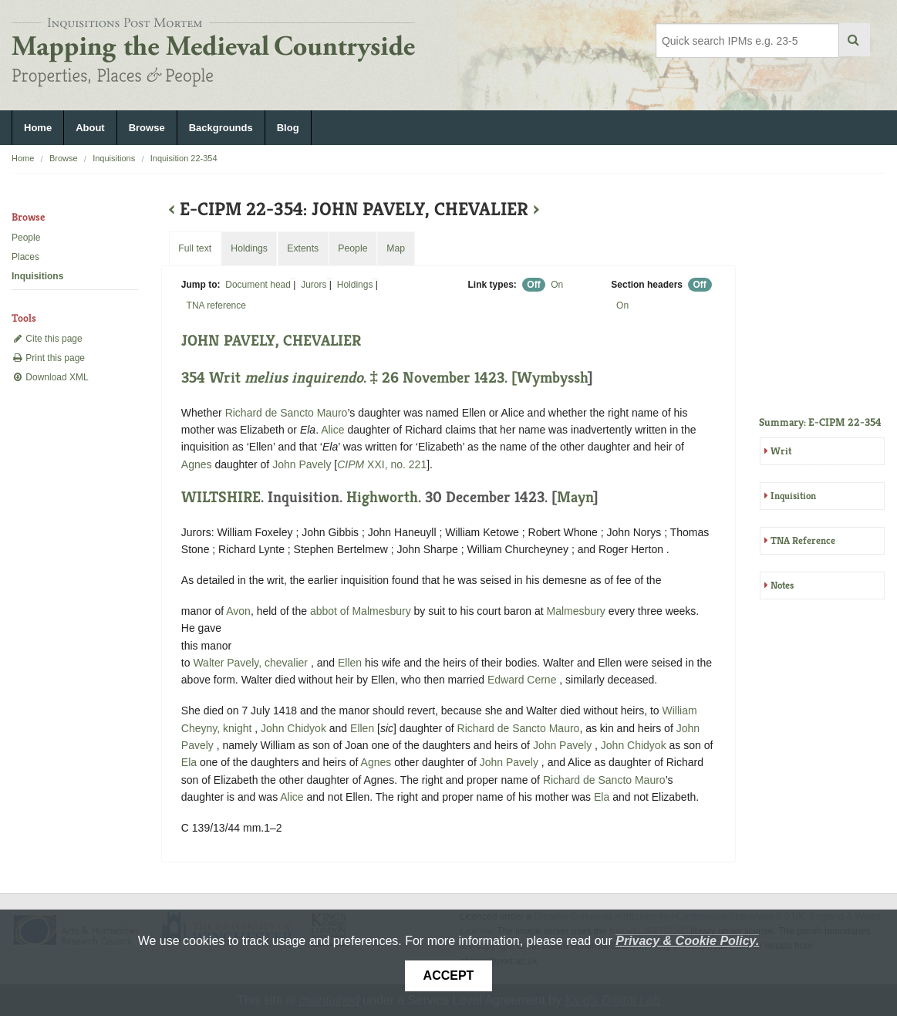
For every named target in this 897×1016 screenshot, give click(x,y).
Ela (189, 762)
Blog (288, 127)
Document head (258, 284)
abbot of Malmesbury (362, 611)
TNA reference (216, 305)
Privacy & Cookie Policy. (687, 940)
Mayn (575, 497)
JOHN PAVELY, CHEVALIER (271, 340)
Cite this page (47, 338)
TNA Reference (803, 540)
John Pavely (303, 464)
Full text (194, 248)
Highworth (382, 497)
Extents (303, 248)
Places (25, 256)
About (90, 127)
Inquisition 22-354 (184, 158)
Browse (147, 127)
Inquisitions (114, 158)
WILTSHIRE (221, 497)
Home (38, 127)
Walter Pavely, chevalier (252, 663)
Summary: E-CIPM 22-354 (820, 422)
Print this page (48, 358)
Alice (332, 430)
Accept (448, 975)
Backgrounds (221, 127)
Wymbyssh (552, 377)
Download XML (50, 377)
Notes (782, 585)
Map (395, 248)
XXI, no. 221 (382, 464)
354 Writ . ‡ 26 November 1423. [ (349, 377)
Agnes (196, 464)
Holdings (355, 284)
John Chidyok (295, 728)
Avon (238, 611)
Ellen (350, 663)
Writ (781, 450)
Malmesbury (576, 611)
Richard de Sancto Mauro (286, 413)
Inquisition (793, 495)
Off (533, 284)
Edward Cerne (523, 679)
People (26, 237)
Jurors (313, 284)
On (557, 284)
